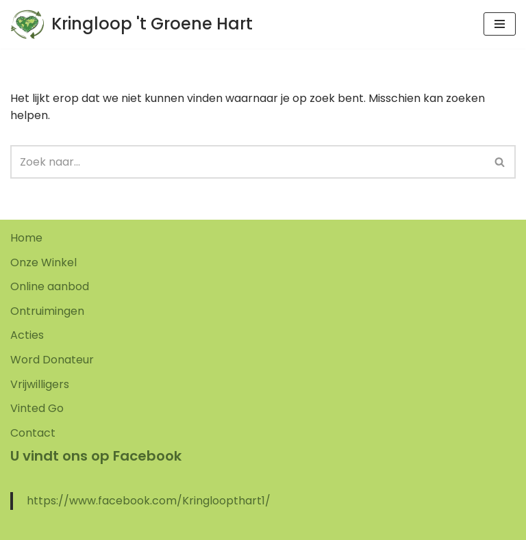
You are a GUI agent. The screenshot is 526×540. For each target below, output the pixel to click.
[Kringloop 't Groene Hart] (131, 24)
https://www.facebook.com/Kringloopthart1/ (149, 501)
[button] (499, 162)
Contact (32, 433)
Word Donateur (52, 360)
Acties (27, 335)
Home (26, 238)
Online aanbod (49, 286)
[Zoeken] (247, 162)
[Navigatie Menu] (500, 24)
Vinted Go (37, 408)
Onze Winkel (43, 262)
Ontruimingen (47, 311)
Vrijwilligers (39, 384)
